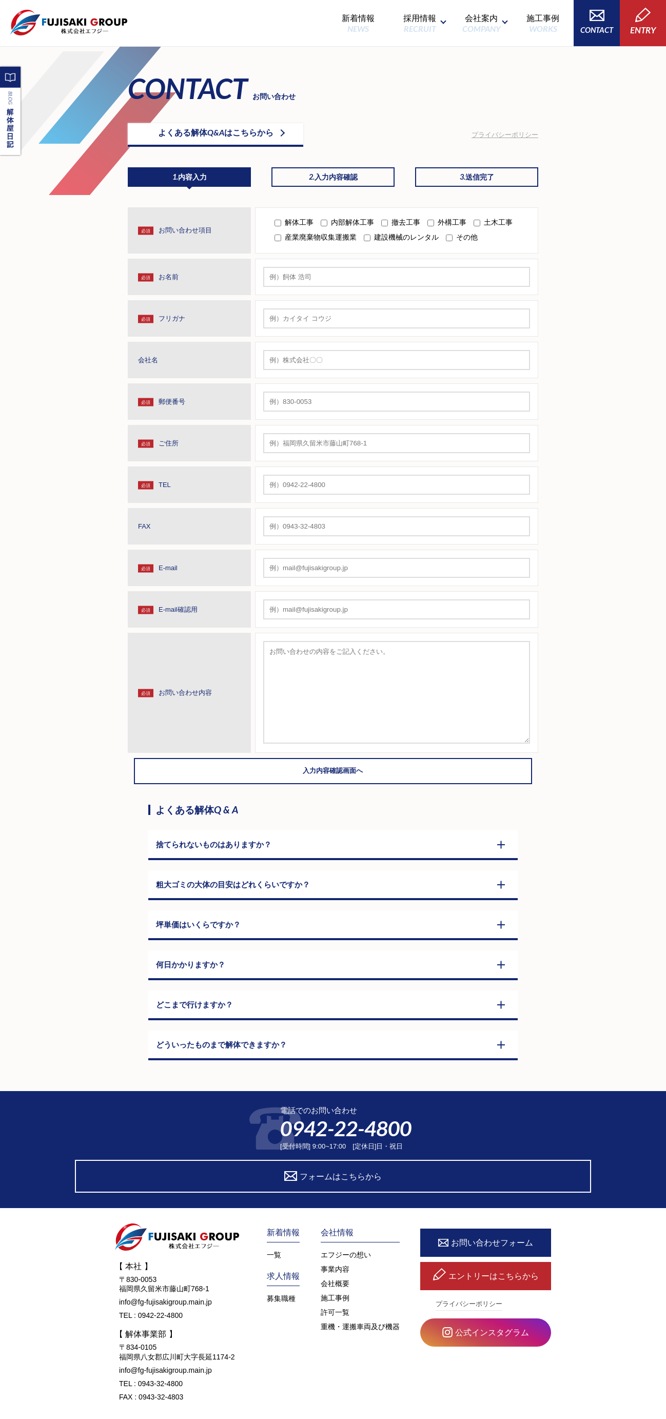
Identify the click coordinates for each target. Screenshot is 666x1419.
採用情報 (419, 23)
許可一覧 (335, 1288)
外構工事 (452, 226)
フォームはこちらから (427, 1152)
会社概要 (335, 1259)
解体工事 (299, 226)
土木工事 (498, 226)
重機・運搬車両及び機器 (360, 1302)
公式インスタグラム (485, 1309)
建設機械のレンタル (406, 241)
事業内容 (335, 1245)
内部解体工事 (352, 226)
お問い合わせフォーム (485, 1219)
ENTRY (643, 21)
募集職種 (281, 1274)
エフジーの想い (346, 1231)
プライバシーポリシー (505, 134)
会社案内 (481, 23)
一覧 (274, 1231)
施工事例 (543, 23)
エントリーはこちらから (486, 1253)
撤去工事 (405, 226)
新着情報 (358, 23)
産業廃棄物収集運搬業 (321, 241)
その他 (467, 241)
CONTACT (596, 22)
